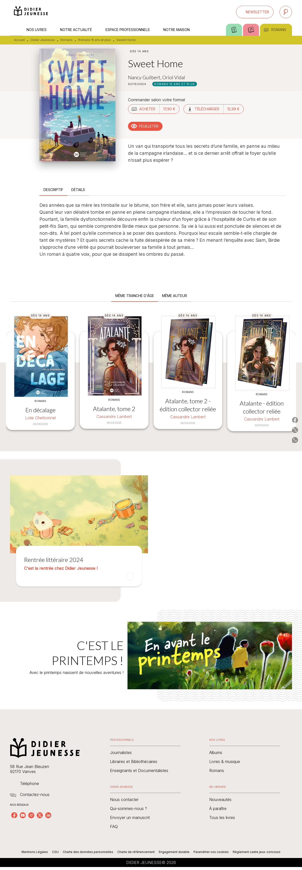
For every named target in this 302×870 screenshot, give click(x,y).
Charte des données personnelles (88, 852)
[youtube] (22, 815)
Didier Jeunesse (42, 40)
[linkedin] (48, 815)
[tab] (16, 30)
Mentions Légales (35, 852)
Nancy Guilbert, (145, 77)
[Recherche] (286, 12)
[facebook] (14, 815)
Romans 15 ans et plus (94, 40)
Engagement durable (174, 852)
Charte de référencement (136, 852)
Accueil (19, 40)
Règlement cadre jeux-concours (256, 852)
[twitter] (40, 815)
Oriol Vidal (173, 77)
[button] (255, 12)
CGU (55, 852)
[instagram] (31, 815)
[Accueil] (31, 12)
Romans (66, 40)
